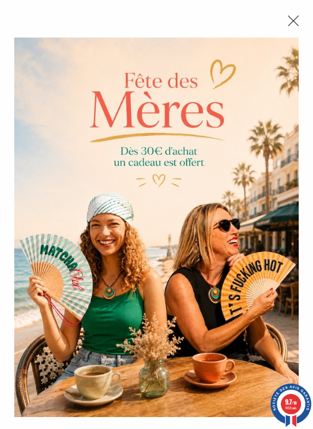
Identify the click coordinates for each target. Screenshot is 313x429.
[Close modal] (293, 20)
